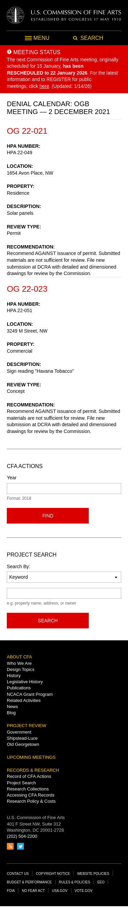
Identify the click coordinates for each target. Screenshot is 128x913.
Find (48, 515)
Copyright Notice (53, 874)
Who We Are (19, 663)
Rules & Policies (74, 882)
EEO (100, 882)
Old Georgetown (23, 744)
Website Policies (93, 874)
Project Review (26, 725)
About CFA (19, 656)
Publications (19, 687)
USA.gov (60, 891)
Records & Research (33, 770)
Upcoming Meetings (31, 757)
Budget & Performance (29, 882)
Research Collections (28, 788)
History (13, 675)
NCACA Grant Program (30, 694)
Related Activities (24, 700)
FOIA (11, 891)
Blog (11, 712)
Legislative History (25, 681)
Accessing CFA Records (30, 795)
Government (19, 732)
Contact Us (18, 874)
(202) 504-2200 (22, 836)
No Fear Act (33, 891)
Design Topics (20, 669)
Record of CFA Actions (29, 776)
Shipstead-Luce (22, 738)
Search (48, 620)
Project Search (21, 782)
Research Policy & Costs (31, 801)
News (12, 706)
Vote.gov (84, 891)
